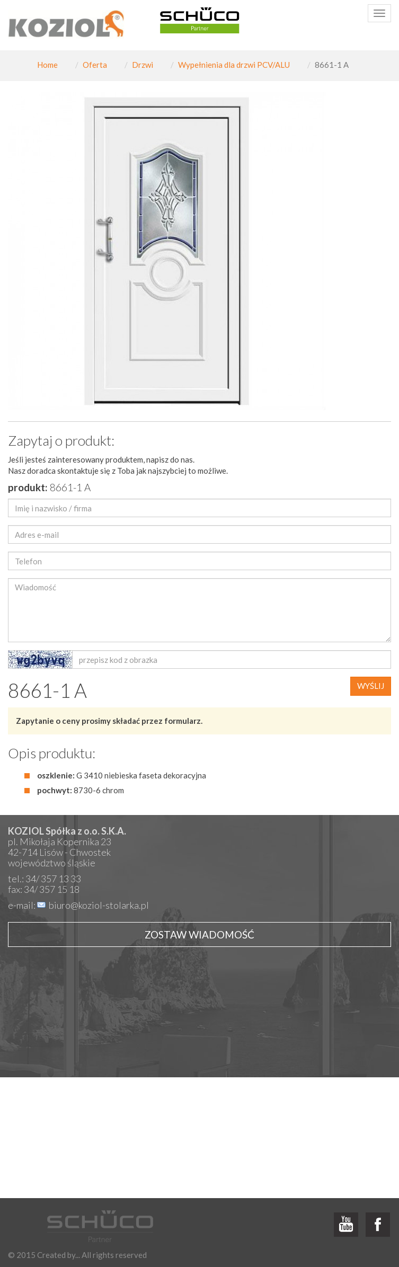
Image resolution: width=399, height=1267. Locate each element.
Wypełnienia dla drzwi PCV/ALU (234, 64)
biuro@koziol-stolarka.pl (99, 905)
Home (47, 64)
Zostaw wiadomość (199, 934)
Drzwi (142, 64)
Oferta (95, 64)
